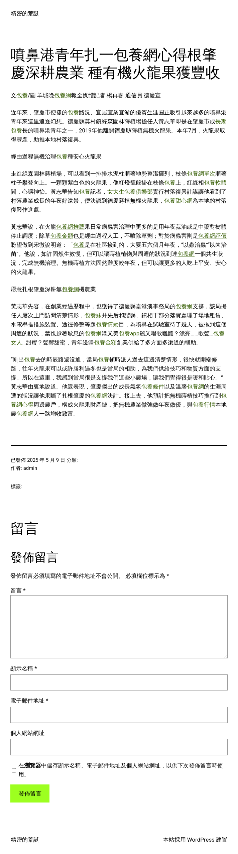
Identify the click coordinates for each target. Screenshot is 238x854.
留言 (17, 590)
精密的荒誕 (25, 13)
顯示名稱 (23, 668)
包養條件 (152, 386)
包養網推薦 (70, 226)
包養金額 (61, 235)
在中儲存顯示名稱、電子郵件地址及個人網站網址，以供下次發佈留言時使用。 (120, 770)
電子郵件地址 (29, 700)
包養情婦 (107, 324)
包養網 (62, 95)
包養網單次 (201, 173)
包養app (129, 333)
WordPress (201, 839)
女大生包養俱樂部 (130, 191)
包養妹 (93, 315)
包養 (22, 95)
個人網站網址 (27, 733)
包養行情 (204, 404)
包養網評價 (212, 235)
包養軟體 (215, 182)
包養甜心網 (178, 200)
